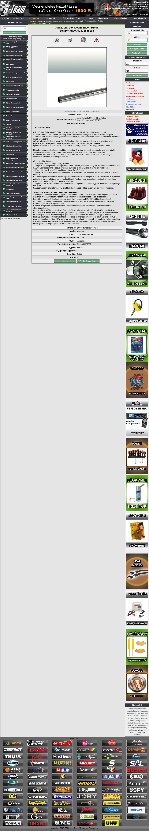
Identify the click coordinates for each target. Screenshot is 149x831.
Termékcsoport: (70, 111)
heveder (131, 718)
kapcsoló (144, 718)
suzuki (134, 730)
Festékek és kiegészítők (12, 218)
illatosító (137, 718)
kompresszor (140, 720)
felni (146, 713)
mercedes (145, 723)
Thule (137, 732)
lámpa (136, 723)
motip (129, 725)
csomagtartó (131, 713)
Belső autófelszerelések (44, 21)
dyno (138, 713)
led (140, 723)
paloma (134, 725)
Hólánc (130, 716)
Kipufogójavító (133, 728)
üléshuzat (132, 709)
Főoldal (32, 21)
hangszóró (143, 716)
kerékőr (132, 720)
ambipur (143, 709)
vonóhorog (137, 735)
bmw (135, 711)
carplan (140, 711)
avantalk (130, 711)
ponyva (140, 725)
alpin (138, 709)
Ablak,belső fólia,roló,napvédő (64, 21)
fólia (142, 713)
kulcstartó (130, 723)
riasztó (145, 725)
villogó (142, 732)
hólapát (136, 716)
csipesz (145, 711)
